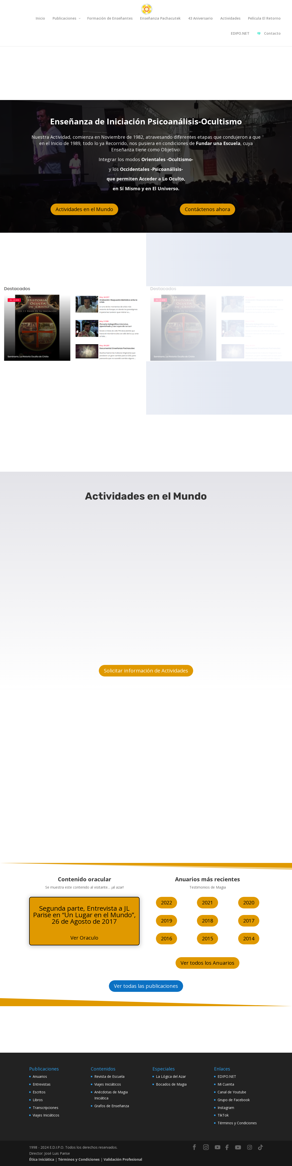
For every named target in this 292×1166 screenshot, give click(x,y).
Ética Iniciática (41, 1159)
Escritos (39, 1092)
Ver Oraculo (84, 937)
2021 (207, 902)
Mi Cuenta (226, 1084)
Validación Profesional (123, 1159)
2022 (166, 902)
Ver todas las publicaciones (146, 986)
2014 (248, 938)
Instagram (226, 1107)
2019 (166, 920)
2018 (207, 920)
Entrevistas (42, 1084)
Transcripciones (45, 1107)
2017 (248, 920)
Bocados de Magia (171, 1084)
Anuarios (40, 1076)
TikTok (223, 1115)
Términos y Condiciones (237, 1123)
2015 (207, 938)
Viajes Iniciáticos (46, 1115)
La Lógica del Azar (171, 1076)
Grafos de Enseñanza (111, 1105)
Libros (38, 1099)
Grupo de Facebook (234, 1099)
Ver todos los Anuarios (207, 962)
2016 (166, 938)
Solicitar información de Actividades (146, 670)
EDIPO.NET (227, 1076)
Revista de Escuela (109, 1076)
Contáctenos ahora (207, 209)
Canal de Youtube (232, 1092)
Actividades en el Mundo (84, 209)
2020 (248, 902)
